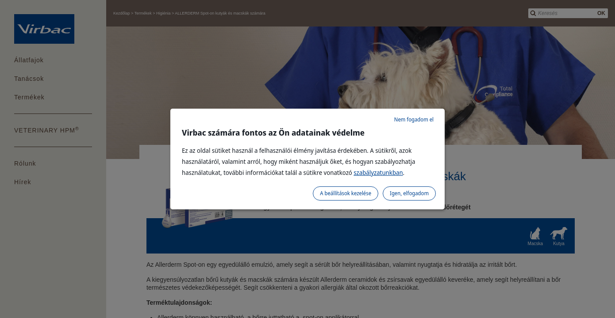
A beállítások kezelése (345, 193)
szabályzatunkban (378, 172)
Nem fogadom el (414, 119)
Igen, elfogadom (409, 193)
